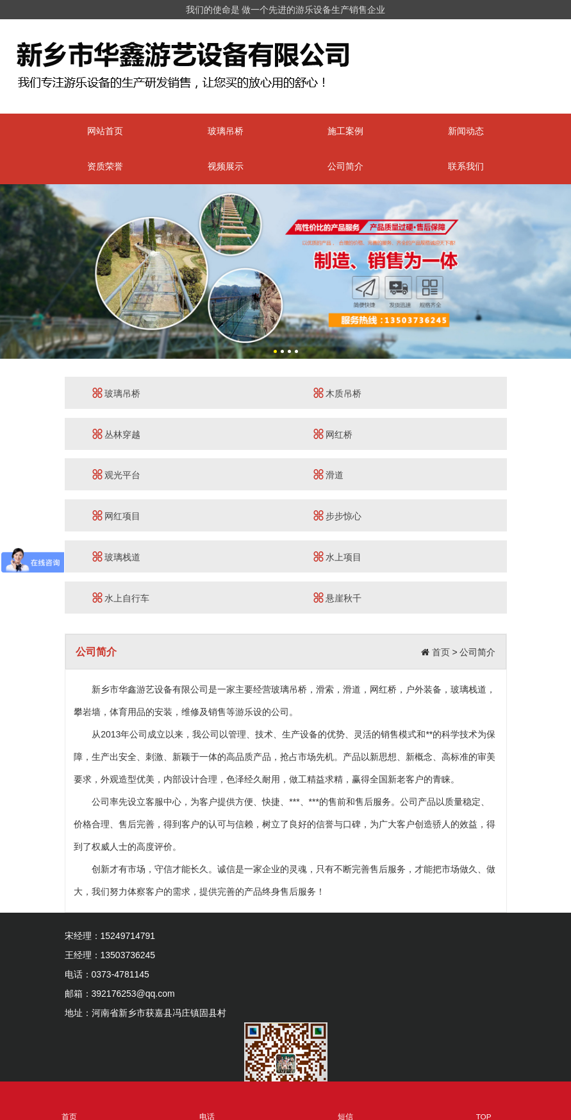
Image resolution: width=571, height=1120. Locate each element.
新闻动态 (466, 131)
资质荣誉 (105, 166)
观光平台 (116, 474)
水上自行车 (121, 597)
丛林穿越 (116, 434)
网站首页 (105, 131)
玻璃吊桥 (226, 131)
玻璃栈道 (116, 556)
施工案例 (345, 131)
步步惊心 (337, 515)
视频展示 (226, 166)
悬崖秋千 (337, 597)
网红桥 (333, 434)
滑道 (328, 474)
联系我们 (466, 166)
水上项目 (337, 556)
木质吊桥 (337, 393)
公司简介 (345, 166)
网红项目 (116, 515)
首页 (441, 652)
